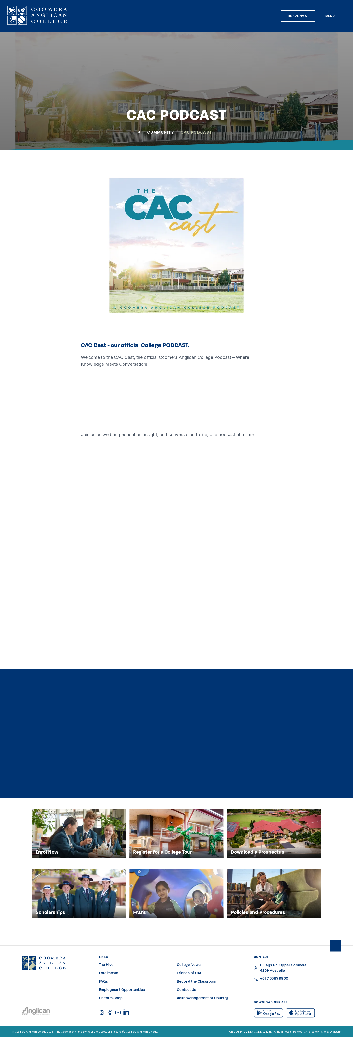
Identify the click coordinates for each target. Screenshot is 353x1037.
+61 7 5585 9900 (274, 979)
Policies (297, 1031)
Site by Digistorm (331, 1031)
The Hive (106, 965)
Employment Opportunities (122, 990)
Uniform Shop (111, 998)
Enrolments (108, 973)
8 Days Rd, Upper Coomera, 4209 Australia (283, 968)
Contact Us (186, 990)
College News (189, 965)
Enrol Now (298, 15)
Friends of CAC (189, 973)
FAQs (103, 981)
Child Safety (311, 1031)
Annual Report (282, 1031)
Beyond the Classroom (196, 981)
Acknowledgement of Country (202, 998)
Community (160, 132)
